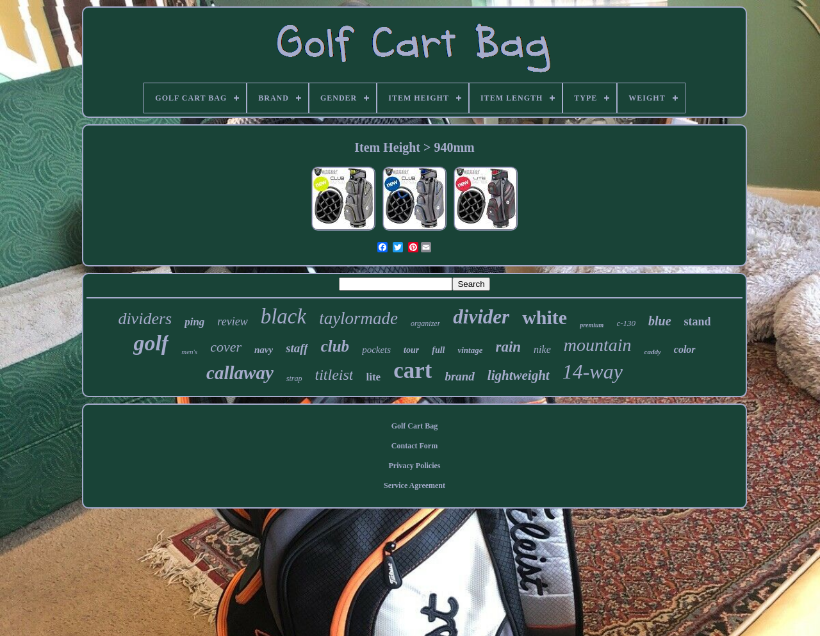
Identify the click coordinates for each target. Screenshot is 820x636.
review (232, 321)
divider (481, 317)
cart (412, 370)
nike (542, 349)
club (335, 346)
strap (294, 378)
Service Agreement (414, 485)
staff (297, 348)
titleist (334, 374)
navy (263, 350)
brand (459, 376)
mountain (598, 345)
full (438, 350)
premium (591, 325)
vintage (469, 350)
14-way (592, 371)
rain (508, 347)
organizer (425, 323)
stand (697, 321)
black (283, 316)
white (544, 317)
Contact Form (414, 445)
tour (411, 350)
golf (150, 343)
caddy (652, 351)
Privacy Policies (415, 465)
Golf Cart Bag (414, 425)
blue (659, 321)
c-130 (626, 323)
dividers (145, 318)
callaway (240, 373)
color (685, 349)
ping (194, 322)
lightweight (519, 375)
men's (189, 351)
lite (373, 377)
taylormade (358, 318)
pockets (376, 350)
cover (226, 347)
